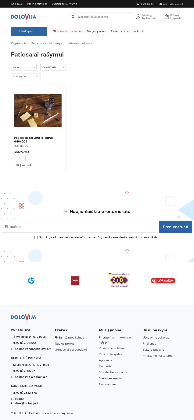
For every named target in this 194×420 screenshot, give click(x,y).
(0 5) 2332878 (145, 3)
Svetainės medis (110, 378)
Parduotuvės (107, 384)
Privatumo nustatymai (158, 356)
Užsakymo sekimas (156, 337)
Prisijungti (147, 15)
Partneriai (105, 366)
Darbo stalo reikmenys (46, 43)
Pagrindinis (18, 43)
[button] (174, 17)
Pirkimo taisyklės (37, 3)
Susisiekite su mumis (64, 3)
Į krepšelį (23, 165)
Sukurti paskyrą (153, 350)
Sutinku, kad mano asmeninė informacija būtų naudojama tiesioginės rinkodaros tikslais (99, 237)
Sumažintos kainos (67, 31)
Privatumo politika (111, 348)
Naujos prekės (96, 31)
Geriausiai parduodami (127, 31)
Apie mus (17, 3)
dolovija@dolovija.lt (171, 3)
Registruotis (149, 18)
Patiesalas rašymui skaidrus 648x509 (33, 139)
